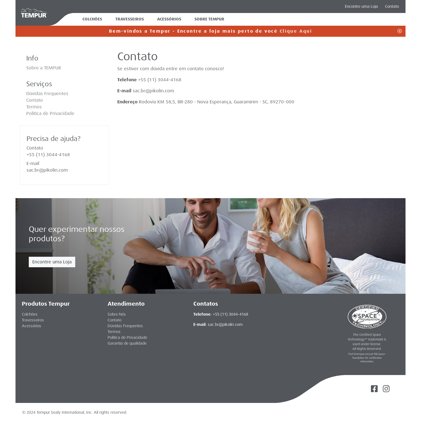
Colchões (92, 19)
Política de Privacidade (50, 113)
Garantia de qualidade (127, 343)
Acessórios (169, 19)
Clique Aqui (296, 31)
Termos (34, 107)
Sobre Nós (117, 314)
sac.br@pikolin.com (153, 91)
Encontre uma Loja (52, 262)
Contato (392, 6)
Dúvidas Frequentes (47, 93)
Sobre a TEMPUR (43, 68)
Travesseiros (129, 19)
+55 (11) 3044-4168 (48, 155)
